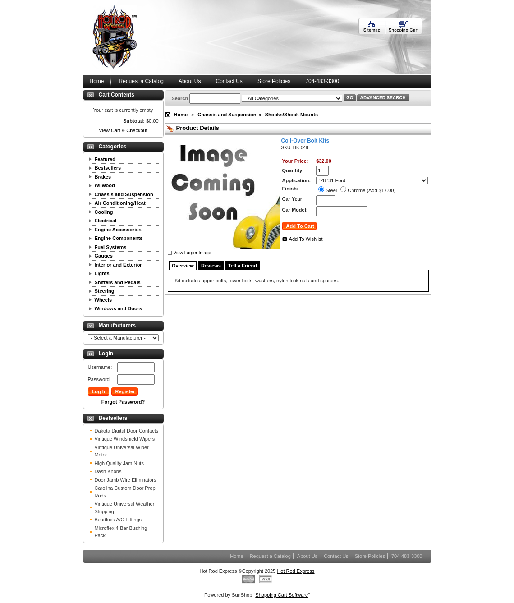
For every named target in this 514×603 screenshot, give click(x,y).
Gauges (104, 255)
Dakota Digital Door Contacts (127, 430)
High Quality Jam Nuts (119, 463)
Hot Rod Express (295, 571)
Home (97, 81)
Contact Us (229, 81)
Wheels (103, 300)
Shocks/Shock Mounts (291, 114)
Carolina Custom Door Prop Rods (125, 491)
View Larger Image (192, 252)
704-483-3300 (322, 81)
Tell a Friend (242, 265)
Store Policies (273, 81)
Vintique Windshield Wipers (125, 439)
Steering (105, 291)
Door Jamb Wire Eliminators (125, 480)
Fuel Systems (111, 247)
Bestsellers (108, 167)
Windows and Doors (118, 308)
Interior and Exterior (118, 264)
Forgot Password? (123, 402)
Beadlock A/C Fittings (118, 519)
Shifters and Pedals (118, 282)
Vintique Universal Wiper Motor (122, 451)
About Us (190, 81)
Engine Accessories (118, 229)
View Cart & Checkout (123, 130)
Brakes (103, 177)
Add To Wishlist (306, 239)
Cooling (104, 212)
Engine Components (119, 238)
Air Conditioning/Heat (120, 203)
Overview (183, 265)
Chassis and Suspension (124, 194)
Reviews (211, 265)
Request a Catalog (141, 81)
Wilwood (105, 185)
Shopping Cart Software (281, 595)
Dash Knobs (108, 471)
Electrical (106, 220)
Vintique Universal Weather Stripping (125, 507)
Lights (102, 273)
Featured (105, 159)
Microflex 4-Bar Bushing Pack (121, 532)
